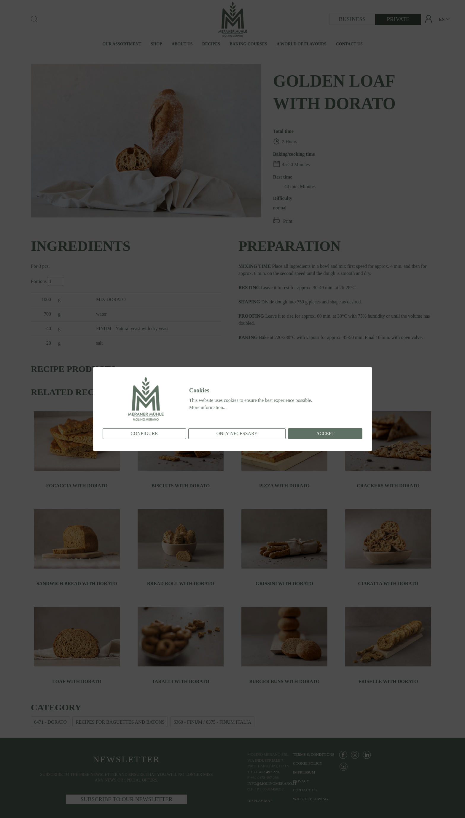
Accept (325, 433)
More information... (208, 407)
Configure (144, 433)
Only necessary (237, 433)
